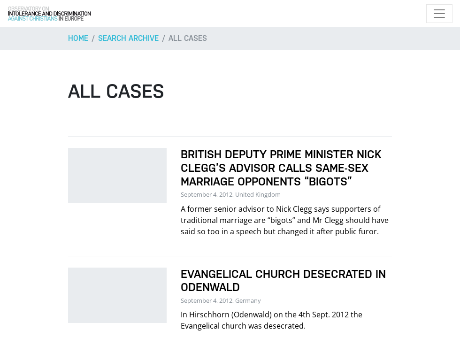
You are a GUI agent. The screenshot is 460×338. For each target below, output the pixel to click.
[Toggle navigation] (439, 13)
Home (78, 38)
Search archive (128, 38)
